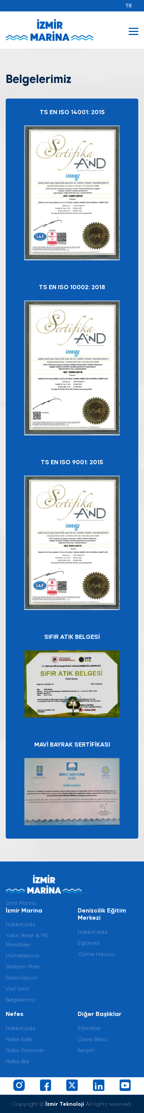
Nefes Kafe (19, 1039)
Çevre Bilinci (93, 1039)
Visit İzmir (17, 988)
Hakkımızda (20, 924)
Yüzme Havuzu (96, 953)
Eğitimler (89, 942)
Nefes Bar (18, 1061)
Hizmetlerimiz (22, 955)
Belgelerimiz (20, 999)
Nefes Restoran (25, 1050)
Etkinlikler (89, 1028)
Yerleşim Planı (23, 966)
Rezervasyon (22, 977)
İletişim (86, 1050)
